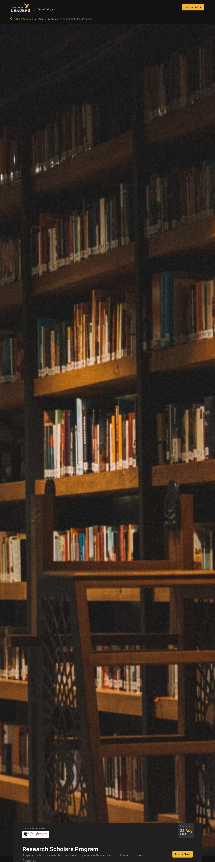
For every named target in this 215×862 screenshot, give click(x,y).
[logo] (20, 4)
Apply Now (182, 854)
